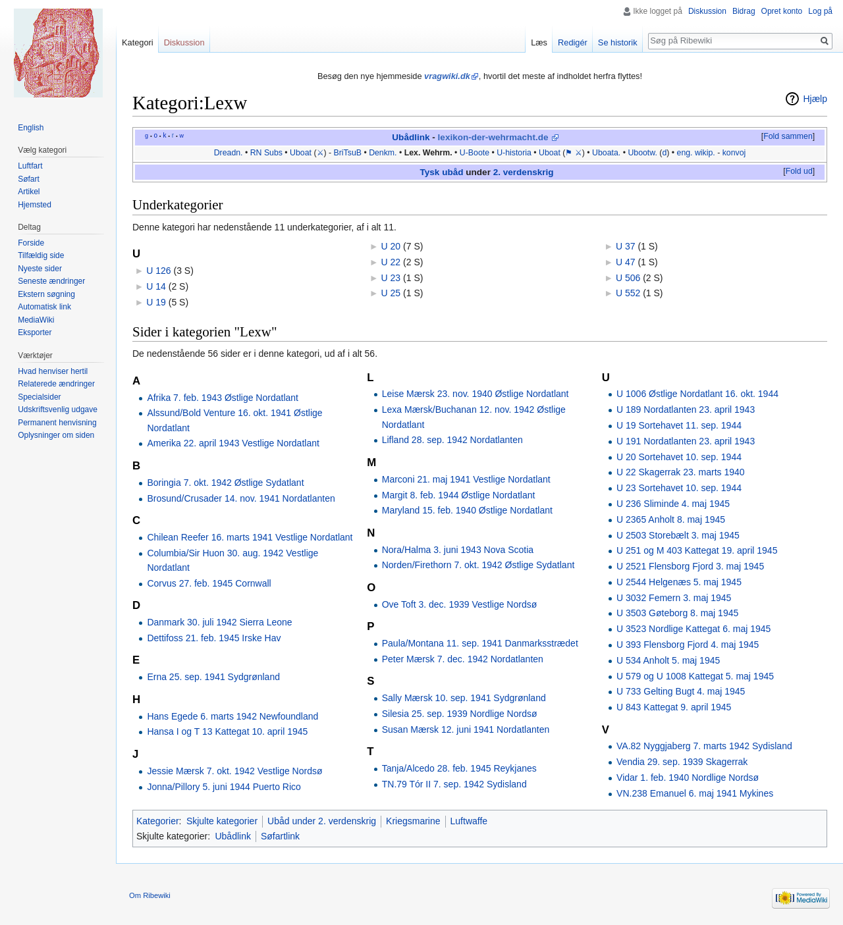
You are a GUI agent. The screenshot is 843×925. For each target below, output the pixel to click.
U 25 (391, 293)
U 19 (156, 302)
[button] (787, 137)
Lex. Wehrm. (428, 152)
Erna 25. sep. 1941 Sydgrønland (213, 677)
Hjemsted (34, 204)
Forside (31, 243)
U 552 (628, 293)
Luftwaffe (469, 821)
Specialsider (39, 397)
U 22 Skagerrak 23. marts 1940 (680, 472)
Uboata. (606, 152)
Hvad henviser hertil (53, 371)
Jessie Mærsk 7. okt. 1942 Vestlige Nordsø (234, 771)
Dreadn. (228, 152)
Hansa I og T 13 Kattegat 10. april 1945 (227, 731)
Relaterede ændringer (56, 383)
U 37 (626, 246)
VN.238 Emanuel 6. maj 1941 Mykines (694, 793)
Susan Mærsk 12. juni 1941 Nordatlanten (465, 729)
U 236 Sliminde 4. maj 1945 (673, 503)
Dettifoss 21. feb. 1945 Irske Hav (214, 638)
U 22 (391, 262)
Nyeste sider (40, 268)
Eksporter (34, 332)
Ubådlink (410, 137)
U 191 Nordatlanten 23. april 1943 (685, 441)
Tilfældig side (41, 255)
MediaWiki (36, 320)
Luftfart (30, 166)
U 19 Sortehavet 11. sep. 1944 (679, 425)
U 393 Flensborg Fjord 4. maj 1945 (687, 644)
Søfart (29, 179)
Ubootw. (642, 152)
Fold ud (799, 171)
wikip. (705, 152)
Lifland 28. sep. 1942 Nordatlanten (452, 440)
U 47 (626, 262)
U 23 (391, 278)
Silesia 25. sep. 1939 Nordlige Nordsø (459, 713)
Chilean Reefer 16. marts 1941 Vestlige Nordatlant (249, 537)
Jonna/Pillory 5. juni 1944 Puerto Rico (223, 786)
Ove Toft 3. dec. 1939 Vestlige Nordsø (459, 604)
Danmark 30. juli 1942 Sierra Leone (219, 622)
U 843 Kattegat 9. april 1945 (673, 707)
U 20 (391, 246)
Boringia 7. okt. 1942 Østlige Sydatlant (225, 482)
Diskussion (707, 11)
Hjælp (815, 98)
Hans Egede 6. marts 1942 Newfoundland (232, 716)
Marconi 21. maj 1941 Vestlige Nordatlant (466, 479)
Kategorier (157, 821)
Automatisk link (44, 306)
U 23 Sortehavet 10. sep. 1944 (679, 488)
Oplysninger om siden (56, 435)
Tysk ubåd (442, 172)
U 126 (158, 270)
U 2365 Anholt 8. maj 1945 (670, 519)
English (30, 127)
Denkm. (382, 152)
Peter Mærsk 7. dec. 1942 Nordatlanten (462, 659)
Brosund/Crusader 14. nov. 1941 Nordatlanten (241, 498)
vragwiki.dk (447, 76)
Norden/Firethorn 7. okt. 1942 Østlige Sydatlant (478, 565)
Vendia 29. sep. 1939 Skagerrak (682, 761)
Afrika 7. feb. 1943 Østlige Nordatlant (222, 397)
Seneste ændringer (51, 281)
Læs (539, 42)
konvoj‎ (734, 152)
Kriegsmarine (413, 821)
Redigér (572, 42)
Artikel (29, 191)
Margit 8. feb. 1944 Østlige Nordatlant (458, 495)
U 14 (156, 286)
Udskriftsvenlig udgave (57, 409)
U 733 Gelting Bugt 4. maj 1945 (680, 691)
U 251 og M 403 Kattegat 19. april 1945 (696, 550)
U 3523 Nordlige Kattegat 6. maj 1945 (693, 628)
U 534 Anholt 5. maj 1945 (668, 660)
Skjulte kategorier (222, 821)
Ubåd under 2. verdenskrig (321, 821)
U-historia (514, 152)
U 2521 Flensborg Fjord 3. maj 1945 (690, 566)
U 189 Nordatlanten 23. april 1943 (685, 409)
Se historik (618, 42)
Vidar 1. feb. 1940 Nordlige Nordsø (687, 777)
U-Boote (474, 152)
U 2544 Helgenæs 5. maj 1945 (679, 582)
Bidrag (743, 11)
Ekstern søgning (46, 294)
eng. (685, 152)
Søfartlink (280, 836)
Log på (820, 11)
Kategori (137, 42)
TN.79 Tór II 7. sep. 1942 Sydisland (454, 784)
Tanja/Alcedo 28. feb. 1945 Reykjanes (459, 768)
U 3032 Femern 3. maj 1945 (673, 598)
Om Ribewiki (150, 895)
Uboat (301, 152)
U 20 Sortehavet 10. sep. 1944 (679, 457)
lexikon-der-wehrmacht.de (493, 137)
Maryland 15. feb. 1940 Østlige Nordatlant (467, 510)
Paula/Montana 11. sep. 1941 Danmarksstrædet (480, 643)
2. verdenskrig (523, 172)
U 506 (628, 278)
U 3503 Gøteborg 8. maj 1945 (677, 613)
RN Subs (266, 152)
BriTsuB (348, 152)
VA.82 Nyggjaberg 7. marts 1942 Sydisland (704, 746)
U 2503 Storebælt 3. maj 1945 (678, 535)
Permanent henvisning (57, 422)
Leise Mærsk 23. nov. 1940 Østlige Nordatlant (475, 393)
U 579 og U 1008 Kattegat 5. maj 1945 (695, 676)
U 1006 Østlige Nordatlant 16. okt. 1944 (697, 393)
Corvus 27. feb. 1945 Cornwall (209, 583)
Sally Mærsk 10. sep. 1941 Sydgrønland (464, 698)
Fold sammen (788, 136)
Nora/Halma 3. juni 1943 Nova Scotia (457, 549)
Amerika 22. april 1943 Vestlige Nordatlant (233, 443)
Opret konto (782, 11)
